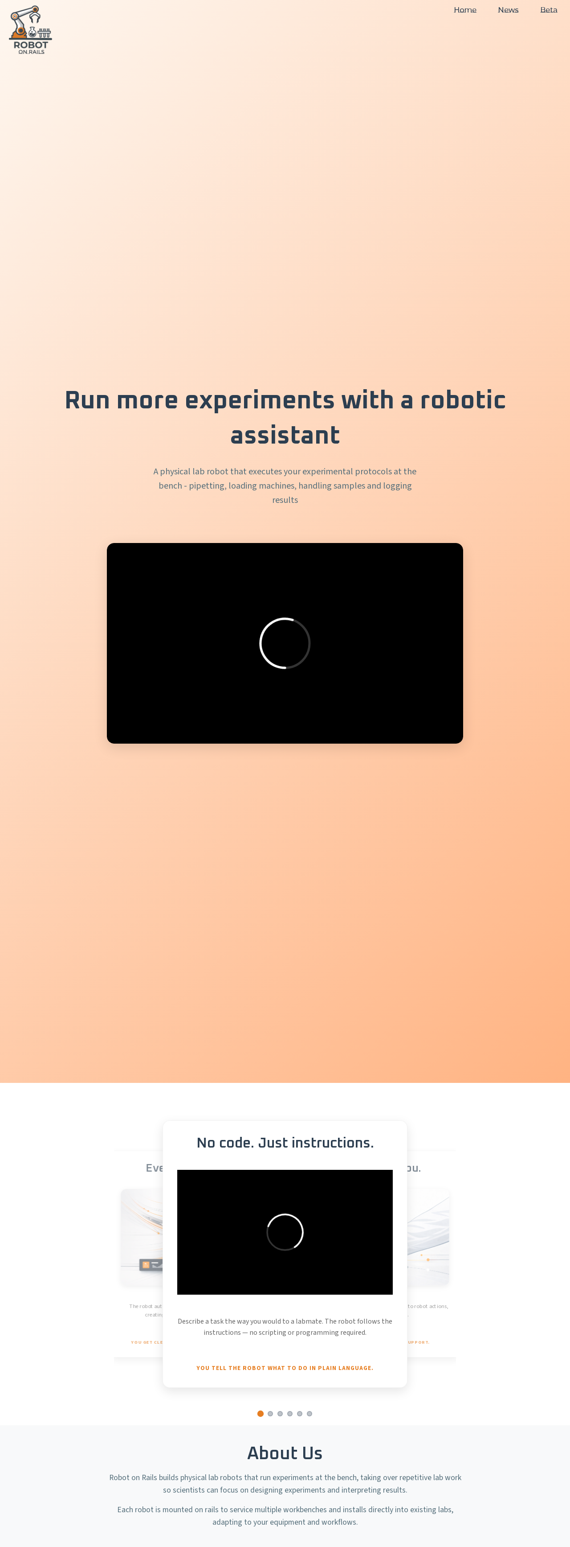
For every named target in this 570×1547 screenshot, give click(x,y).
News (508, 10)
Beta (549, 10)
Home (465, 10)
